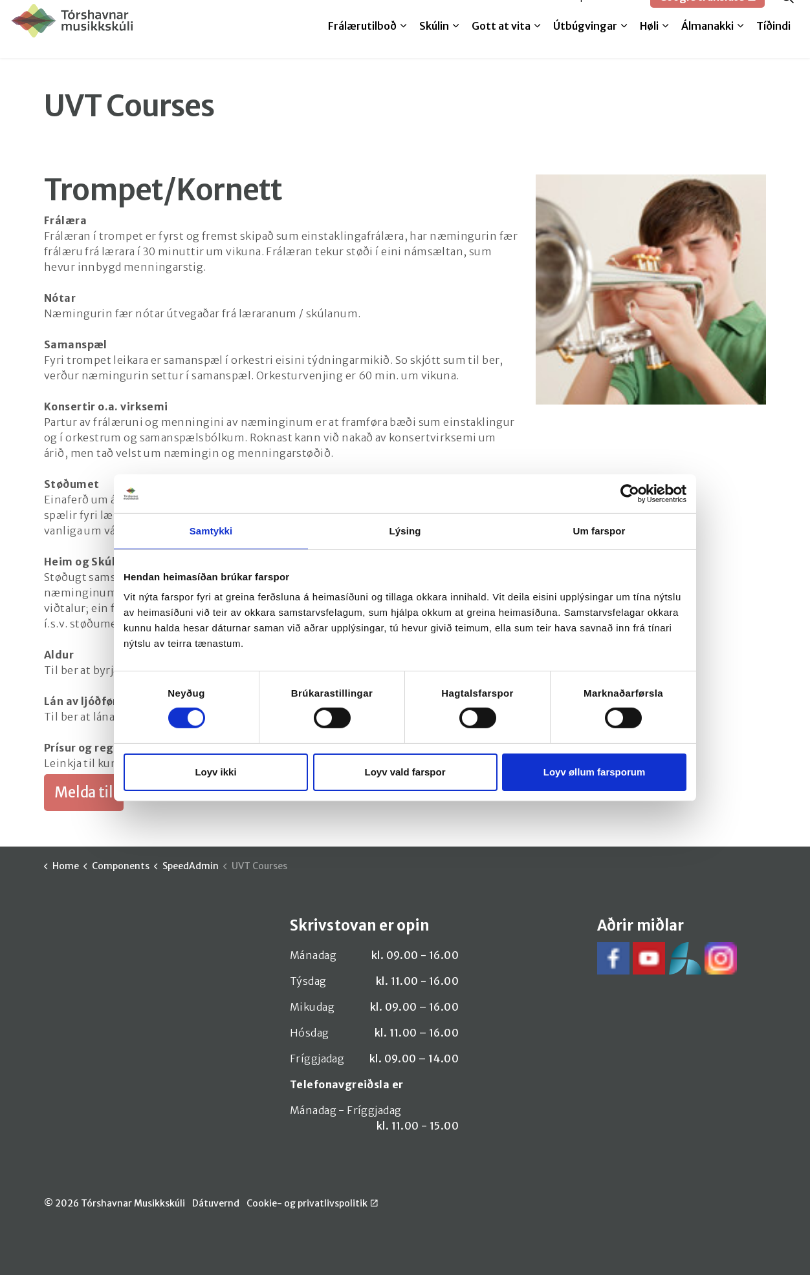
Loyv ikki (215, 771)
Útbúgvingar (585, 43)
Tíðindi (773, 43)
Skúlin (434, 43)
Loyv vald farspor (404, 771)
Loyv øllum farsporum (594, 771)
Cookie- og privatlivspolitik (312, 1203)
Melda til (539, 14)
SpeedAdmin (607, 14)
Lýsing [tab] (405, 530)
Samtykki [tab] (211, 530)
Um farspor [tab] (599, 530)
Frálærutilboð (362, 43)
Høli (649, 43)
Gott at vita (501, 43)
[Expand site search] (787, 14)
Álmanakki (707, 43)
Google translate (707, 14)
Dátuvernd (215, 1203)
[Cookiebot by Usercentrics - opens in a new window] (629, 493)
